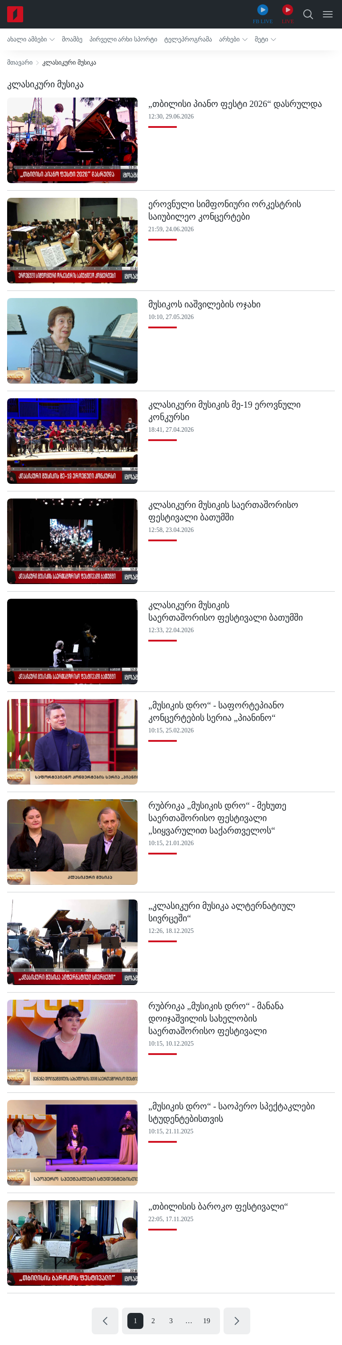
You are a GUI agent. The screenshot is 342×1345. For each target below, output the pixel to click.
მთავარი (20, 62)
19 (206, 1321)
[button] (31, 39)
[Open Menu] (328, 14)
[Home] (15, 14)
